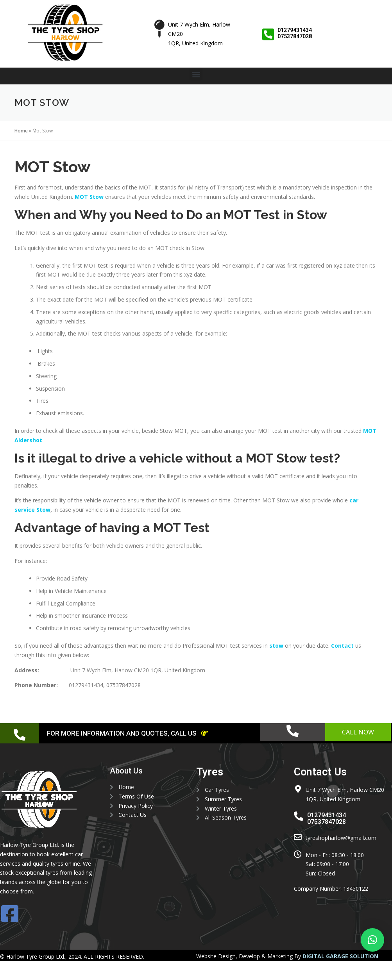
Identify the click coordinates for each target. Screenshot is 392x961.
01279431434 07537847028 (295, 33)
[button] (196, 74)
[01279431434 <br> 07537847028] (268, 34)
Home (21, 130)
